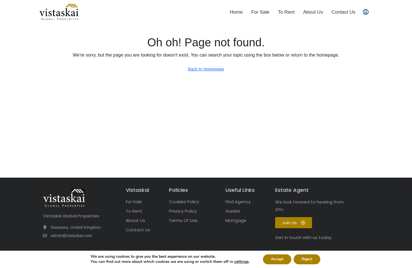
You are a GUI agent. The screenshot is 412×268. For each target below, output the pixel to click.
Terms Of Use (183, 220)
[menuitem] (366, 12)
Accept (276, 259)
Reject (307, 259)
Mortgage (235, 220)
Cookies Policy (184, 202)
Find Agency (238, 202)
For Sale (260, 12)
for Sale (134, 202)
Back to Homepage (206, 69)
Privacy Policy (183, 211)
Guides (232, 211)
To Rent (286, 12)
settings (240, 261)
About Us (313, 12)
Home (236, 12)
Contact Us (343, 12)
